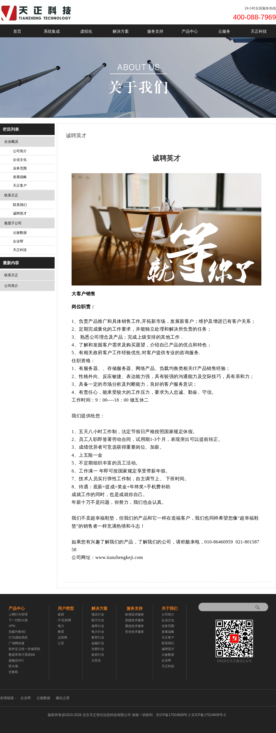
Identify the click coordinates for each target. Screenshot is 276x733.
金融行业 (97, 643)
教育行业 (97, 637)
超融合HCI (16, 660)
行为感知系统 (18, 637)
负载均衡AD (17, 631)
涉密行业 (97, 649)
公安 (61, 643)
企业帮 (18, 241)
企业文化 (20, 160)
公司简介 (20, 151)
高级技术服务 (134, 620)
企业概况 (11, 142)
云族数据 (20, 233)
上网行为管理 (18, 614)
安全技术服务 (134, 631)
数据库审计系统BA (22, 654)
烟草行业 (97, 626)
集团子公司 (13, 223)
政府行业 (97, 654)
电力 (61, 626)
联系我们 (20, 205)
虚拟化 (86, 31)
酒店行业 (97, 614)
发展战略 (20, 177)
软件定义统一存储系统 (24, 649)
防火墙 (13, 666)
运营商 (62, 637)
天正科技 (259, 31)
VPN (12, 626)
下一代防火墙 (18, 620)
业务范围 (20, 168)
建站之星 (63, 698)
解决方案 (121, 31)
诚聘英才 (20, 213)
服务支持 (155, 31)
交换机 (13, 672)
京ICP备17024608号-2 (191, 715)
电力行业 (97, 631)
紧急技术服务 (134, 626)
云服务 (224, 31)
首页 (17, 31)
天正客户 (20, 186)
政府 (61, 614)
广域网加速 (16, 643)
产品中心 (190, 31)
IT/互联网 (64, 620)
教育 (61, 631)
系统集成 (52, 31)
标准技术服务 (134, 614)
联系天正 (11, 195)
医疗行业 (97, 620)
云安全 (96, 660)
